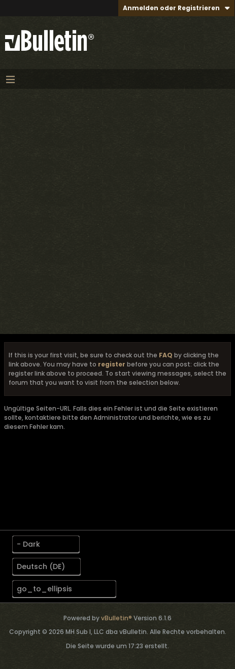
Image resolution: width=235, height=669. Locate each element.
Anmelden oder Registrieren (176, 8)
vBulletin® (116, 618)
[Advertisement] (117, 211)
